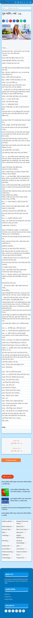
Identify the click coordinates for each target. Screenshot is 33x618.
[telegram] (13, 611)
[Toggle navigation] (30, 2)
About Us (7, 594)
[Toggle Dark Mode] (24, 2)
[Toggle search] (27, 2)
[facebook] (15, 2)
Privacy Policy (8, 599)
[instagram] (18, 2)
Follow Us (8, 476)
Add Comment (11, 460)
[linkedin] (16, 611)
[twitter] (20, 611)
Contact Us (8, 597)
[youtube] (21, 2)
